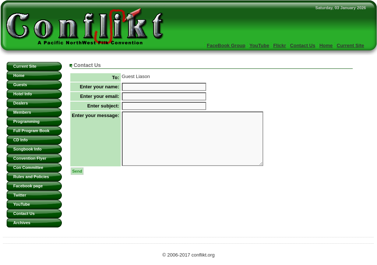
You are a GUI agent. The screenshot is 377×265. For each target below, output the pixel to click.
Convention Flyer (29, 158)
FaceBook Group (226, 45)
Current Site (350, 45)
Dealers (20, 103)
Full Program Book (31, 130)
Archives (21, 222)
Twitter (19, 195)
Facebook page (28, 186)
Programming (26, 121)
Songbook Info (27, 149)
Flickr (279, 45)
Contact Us (303, 45)
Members (22, 112)
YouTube (259, 45)
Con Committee (28, 167)
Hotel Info (22, 94)
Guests (20, 84)
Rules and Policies (31, 176)
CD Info (20, 140)
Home (325, 45)
